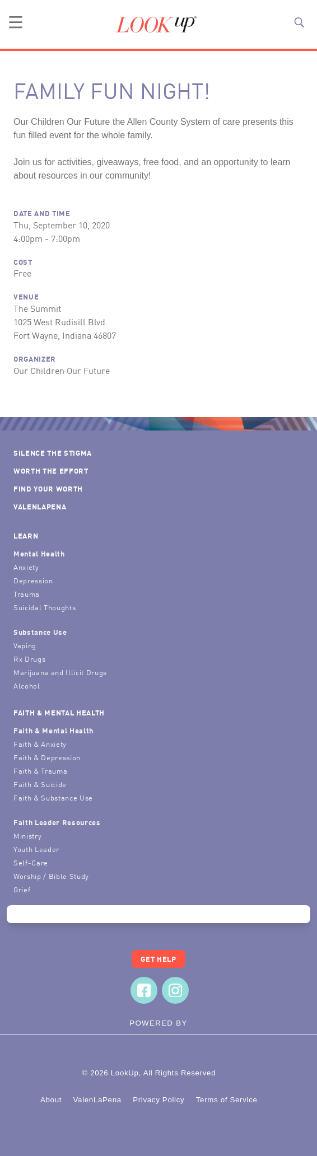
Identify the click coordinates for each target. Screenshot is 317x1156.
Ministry (27, 835)
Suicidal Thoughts (44, 607)
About (51, 1100)
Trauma (26, 593)
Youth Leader (36, 849)
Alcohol (26, 685)
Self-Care (30, 862)
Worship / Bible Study (51, 875)
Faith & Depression (47, 757)
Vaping (24, 645)
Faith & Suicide (40, 784)
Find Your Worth (48, 488)
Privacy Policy (158, 1100)
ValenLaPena (39, 506)
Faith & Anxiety (40, 743)
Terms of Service (227, 1100)
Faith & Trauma (40, 770)
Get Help (158, 958)
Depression (33, 580)
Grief (21, 889)
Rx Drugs (29, 658)
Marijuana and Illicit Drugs (60, 672)
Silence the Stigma (52, 452)
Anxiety (26, 566)
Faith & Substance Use (53, 797)
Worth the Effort (50, 470)
